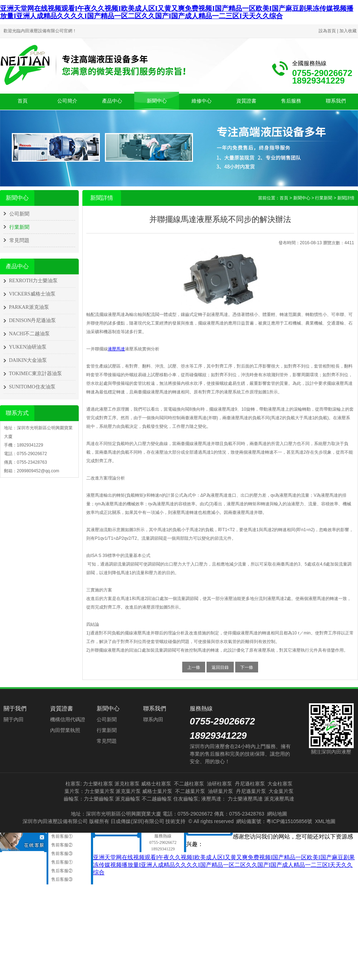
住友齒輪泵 (185, 799)
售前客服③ (61, 853)
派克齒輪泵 (127, 799)
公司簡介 (67, 101)
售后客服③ (61, 879)
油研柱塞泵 (219, 783)
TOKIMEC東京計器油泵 (35, 373)
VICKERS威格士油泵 (32, 294)
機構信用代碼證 (67, 719)
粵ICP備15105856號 (289, 821)
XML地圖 (325, 821)
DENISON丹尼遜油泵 (32, 320)
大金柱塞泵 (279, 783)
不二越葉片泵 (190, 791)
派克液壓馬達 (279, 799)
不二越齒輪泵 (157, 799)
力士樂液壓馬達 (245, 799)
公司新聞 (19, 214)
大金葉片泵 (281, 791)
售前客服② (61, 844)
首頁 (23, 101)
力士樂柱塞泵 (98, 783)
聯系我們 (336, 101)
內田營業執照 (65, 730)
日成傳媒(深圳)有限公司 (137, 821)
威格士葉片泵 (157, 791)
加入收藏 (348, 30)
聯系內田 (153, 719)
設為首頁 (327, 30)
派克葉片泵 (128, 791)
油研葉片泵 (220, 791)
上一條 (193, 667)
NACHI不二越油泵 (29, 333)
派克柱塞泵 (127, 783)
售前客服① (61, 836)
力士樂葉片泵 (99, 791)
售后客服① (61, 862)
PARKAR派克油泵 (29, 307)
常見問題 (19, 240)
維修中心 (202, 101)
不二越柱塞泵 (189, 783)
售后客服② (61, 870)
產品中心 (112, 101)
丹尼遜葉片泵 (251, 791)
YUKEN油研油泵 (28, 347)
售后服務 (291, 101)
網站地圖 (277, 814)
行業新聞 (19, 227)
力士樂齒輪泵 (99, 799)
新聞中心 (157, 101)
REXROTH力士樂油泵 (33, 280)
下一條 (246, 667)
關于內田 (14, 719)
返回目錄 (220, 667)
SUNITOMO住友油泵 (32, 386)
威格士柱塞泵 (156, 783)
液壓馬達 (116, 348)
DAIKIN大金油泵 (28, 360)
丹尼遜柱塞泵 (250, 783)
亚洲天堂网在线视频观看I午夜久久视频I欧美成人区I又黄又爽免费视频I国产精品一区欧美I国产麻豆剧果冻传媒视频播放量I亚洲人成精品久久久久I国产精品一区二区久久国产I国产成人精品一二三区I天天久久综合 (176, 12)
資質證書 (246, 101)
